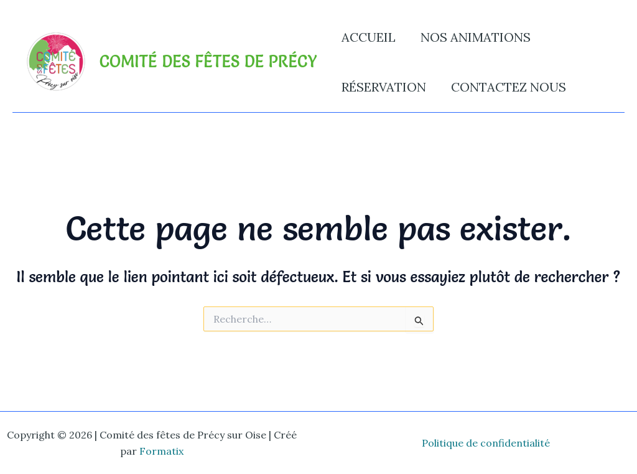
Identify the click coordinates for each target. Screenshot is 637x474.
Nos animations (476, 37)
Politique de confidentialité (486, 443)
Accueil (369, 37)
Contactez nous (508, 87)
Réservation (384, 87)
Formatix (161, 451)
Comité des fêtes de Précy (208, 62)
